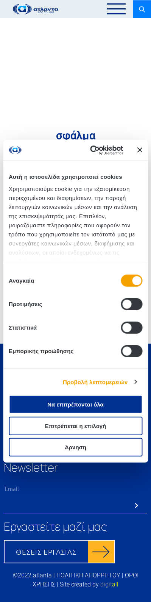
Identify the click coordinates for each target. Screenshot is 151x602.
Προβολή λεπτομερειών (95, 381)
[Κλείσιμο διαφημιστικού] (139, 150)
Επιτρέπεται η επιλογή (75, 425)
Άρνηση (75, 447)
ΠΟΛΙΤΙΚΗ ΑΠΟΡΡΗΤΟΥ (88, 575)
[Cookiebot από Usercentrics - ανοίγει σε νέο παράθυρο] (92, 150)
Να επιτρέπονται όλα (75, 404)
